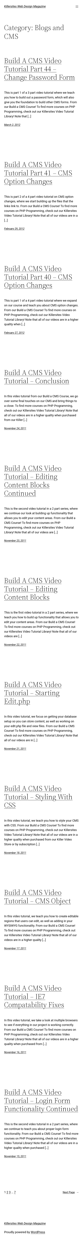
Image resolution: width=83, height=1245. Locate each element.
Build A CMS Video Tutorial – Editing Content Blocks (32, 588)
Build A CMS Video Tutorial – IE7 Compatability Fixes (34, 996)
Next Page (71, 1192)
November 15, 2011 (15, 1156)
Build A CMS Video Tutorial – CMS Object (37, 896)
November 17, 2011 (15, 948)
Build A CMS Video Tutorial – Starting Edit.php (32, 692)
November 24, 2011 (15, 428)
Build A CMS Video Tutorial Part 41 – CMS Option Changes (38, 172)
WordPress (38, 1232)
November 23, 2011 (15, 540)
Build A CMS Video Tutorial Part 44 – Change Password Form (39, 69)
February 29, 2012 (14, 228)
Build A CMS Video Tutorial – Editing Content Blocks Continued (32, 480)
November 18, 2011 (15, 852)
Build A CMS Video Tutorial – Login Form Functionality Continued (41, 1100)
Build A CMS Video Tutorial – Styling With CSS (38, 796)
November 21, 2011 (15, 748)
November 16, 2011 (15, 1052)
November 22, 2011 (15, 644)
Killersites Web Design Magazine (25, 6)
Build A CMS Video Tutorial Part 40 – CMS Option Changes (38, 276)
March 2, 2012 (12, 124)
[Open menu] (77, 7)
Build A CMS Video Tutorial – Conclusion (36, 376)
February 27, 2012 (14, 332)
